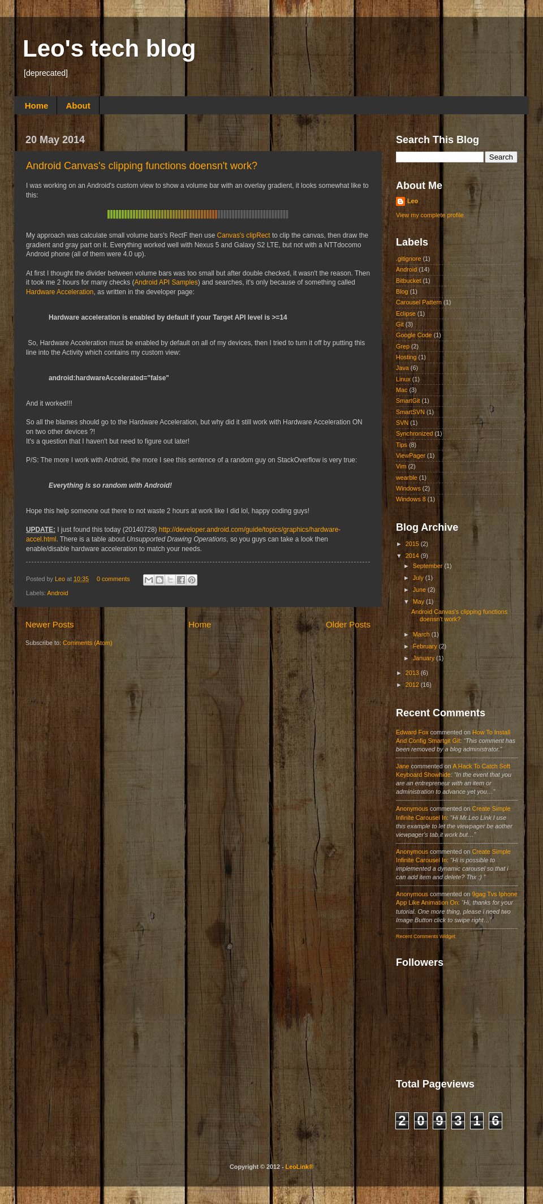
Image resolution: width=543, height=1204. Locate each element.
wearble (406, 477)
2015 (413, 543)
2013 (413, 672)
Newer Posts (49, 624)
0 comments (113, 578)
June (420, 589)
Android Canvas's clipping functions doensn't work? (141, 165)
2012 (413, 684)
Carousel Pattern (419, 302)
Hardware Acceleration (59, 292)
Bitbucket (408, 280)
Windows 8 (411, 499)
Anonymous (412, 808)
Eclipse (406, 313)
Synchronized (414, 433)
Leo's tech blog (109, 48)
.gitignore (408, 258)
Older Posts (348, 624)
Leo (61, 578)
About (78, 105)
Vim (401, 466)
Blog (402, 291)
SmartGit (408, 400)
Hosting (406, 357)
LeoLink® (299, 1166)
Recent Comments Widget (425, 936)
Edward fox (412, 732)
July (419, 577)
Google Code (414, 335)
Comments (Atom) (88, 642)
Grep (403, 346)
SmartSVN (410, 411)
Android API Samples (165, 282)
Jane (402, 766)
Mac (401, 389)
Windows (408, 488)
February (426, 646)
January (424, 658)
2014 (413, 555)
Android (57, 593)
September (429, 565)
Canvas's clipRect (243, 235)
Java (402, 367)
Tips (401, 444)
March (422, 634)
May (419, 601)
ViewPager (410, 455)
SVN (402, 422)
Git (400, 324)
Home (37, 105)
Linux (403, 379)
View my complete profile (430, 215)
